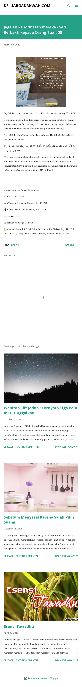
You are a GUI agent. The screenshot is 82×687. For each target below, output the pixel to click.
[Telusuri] (69, 6)
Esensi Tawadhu (19, 626)
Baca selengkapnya (66, 446)
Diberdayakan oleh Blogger (41, 678)
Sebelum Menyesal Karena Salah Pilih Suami (39, 519)
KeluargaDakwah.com (27, 5)
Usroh (15, 245)
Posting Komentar (27, 446)
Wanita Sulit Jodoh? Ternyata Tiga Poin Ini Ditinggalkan (40, 410)
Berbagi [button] (69, 245)
